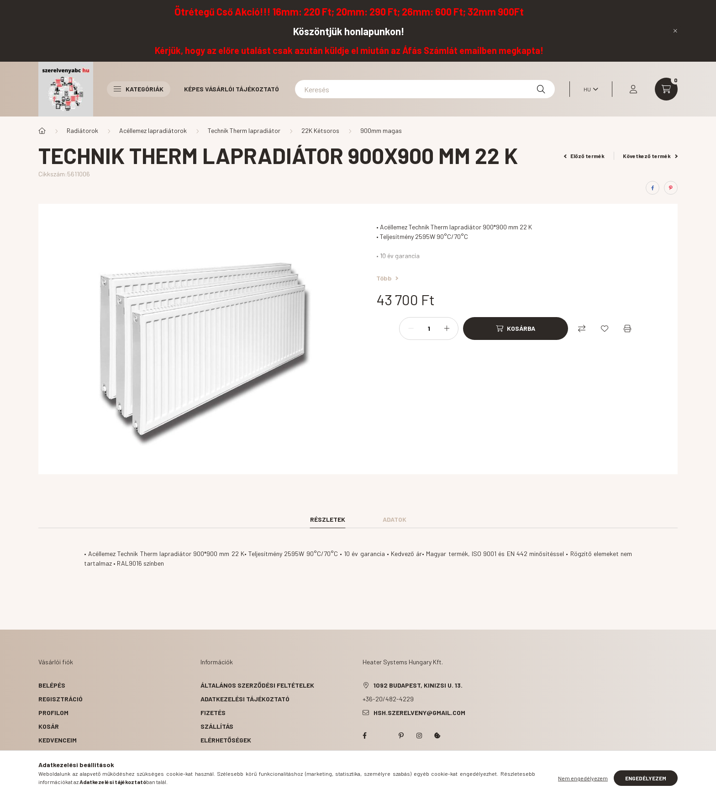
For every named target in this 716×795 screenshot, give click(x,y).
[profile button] (633, 89)
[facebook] (652, 188)
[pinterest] (671, 188)
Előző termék (584, 156)
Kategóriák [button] (138, 89)
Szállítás (216, 726)
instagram (419, 735)
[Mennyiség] (429, 328)
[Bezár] (675, 30)
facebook (364, 735)
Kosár (48, 726)
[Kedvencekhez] (604, 328)
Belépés (51, 685)
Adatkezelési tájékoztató (245, 699)
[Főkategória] (42, 131)
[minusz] (411, 328)
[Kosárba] (515, 328)
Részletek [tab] (327, 519)
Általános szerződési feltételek (257, 685)
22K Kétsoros (320, 130)
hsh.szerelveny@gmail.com (419, 712)
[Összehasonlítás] (582, 328)
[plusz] (446, 328)
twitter (383, 735)
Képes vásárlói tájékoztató (231, 89)
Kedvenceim (57, 740)
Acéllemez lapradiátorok (153, 130)
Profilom (53, 712)
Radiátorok (82, 130)
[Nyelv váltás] (588, 89)
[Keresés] (425, 89)
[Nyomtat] (627, 328)
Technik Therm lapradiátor (244, 130)
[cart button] (666, 89)
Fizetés (213, 712)
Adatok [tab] (394, 519)
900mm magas (381, 130)
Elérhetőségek (225, 740)
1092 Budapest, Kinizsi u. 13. (418, 685)
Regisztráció (60, 699)
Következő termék (650, 156)
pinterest (401, 735)
